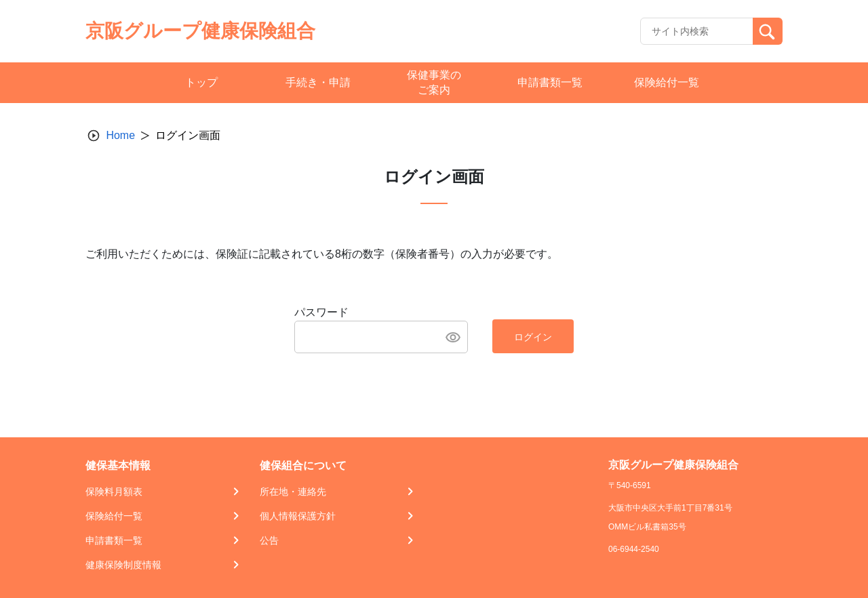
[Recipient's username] (696, 31)
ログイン (533, 337)
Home (120, 135)
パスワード (321, 312)
